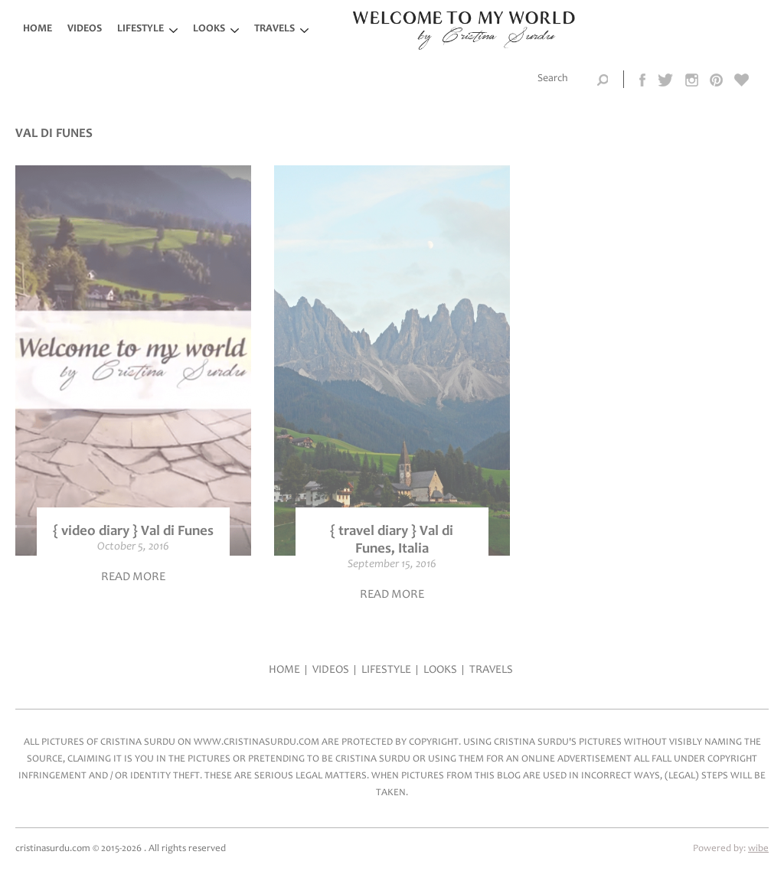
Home (37, 29)
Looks (209, 29)
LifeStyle (140, 29)
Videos (84, 29)
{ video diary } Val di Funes (133, 531)
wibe (758, 849)
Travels (274, 29)
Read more (133, 577)
